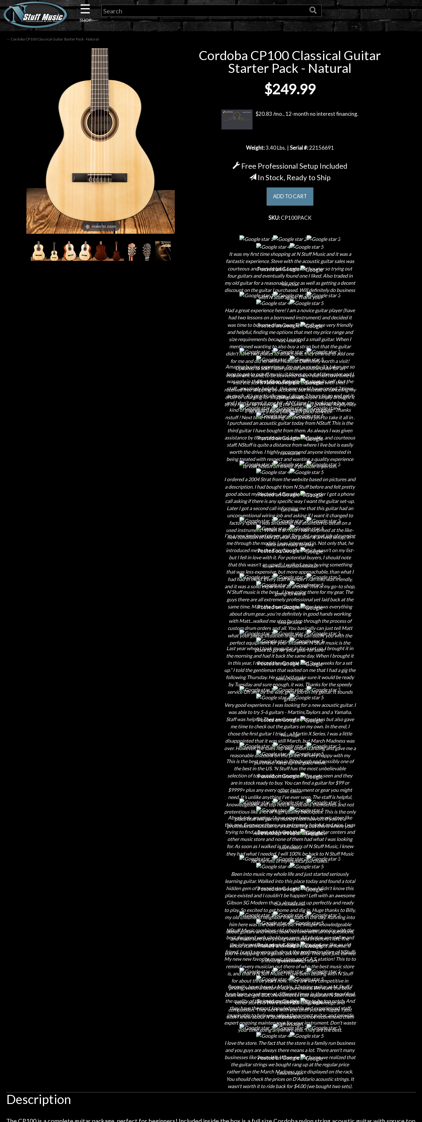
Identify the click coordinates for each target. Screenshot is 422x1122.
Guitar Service (90, 1032)
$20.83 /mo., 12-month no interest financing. (290, 120)
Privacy (211, 989)
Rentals (89, 1010)
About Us (90, 956)
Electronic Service (89, 1043)
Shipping (211, 967)
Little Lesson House (89, 999)
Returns (211, 978)
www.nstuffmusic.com (338, 999)
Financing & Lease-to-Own (211, 956)
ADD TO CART (289, 198)
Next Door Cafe (90, 989)
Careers (90, 978)
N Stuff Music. (55, 1078)
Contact (90, 967)
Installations (90, 1021)
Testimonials (211, 1010)
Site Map (211, 1021)
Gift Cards (211, 999)
